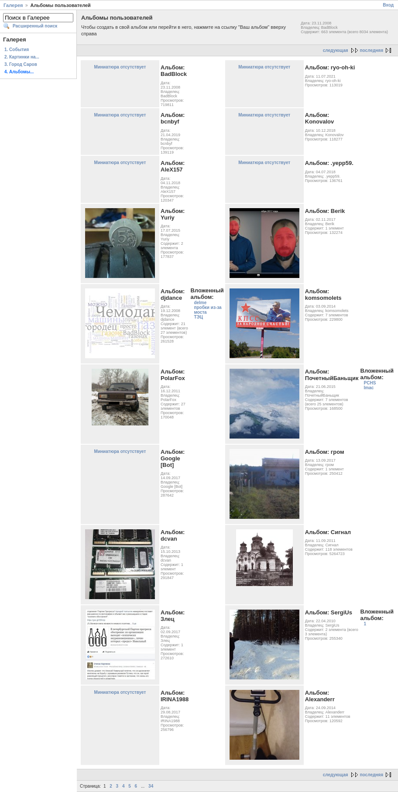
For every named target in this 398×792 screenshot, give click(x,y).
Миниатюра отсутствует (120, 67)
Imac (369, 387)
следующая (335, 50)
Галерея (13, 5)
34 (150, 786)
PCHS (370, 383)
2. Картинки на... (21, 57)
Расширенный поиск (35, 26)
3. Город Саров (20, 64)
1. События (16, 49)
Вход (388, 5)
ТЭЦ (198, 317)
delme (200, 302)
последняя (371, 50)
